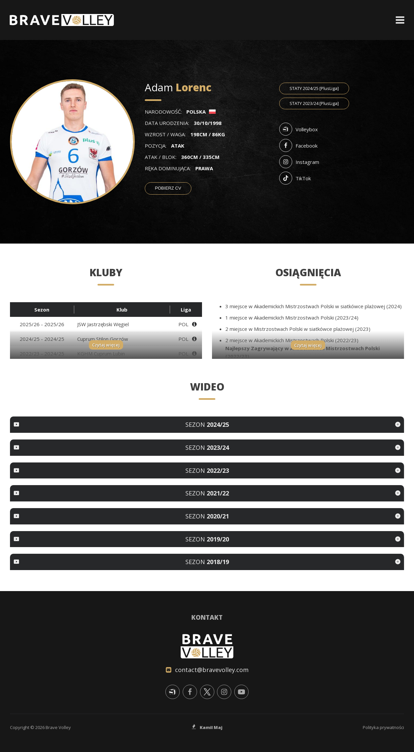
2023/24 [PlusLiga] (314, 103)
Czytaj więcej (106, 345)
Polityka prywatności (383, 727)
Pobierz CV (168, 188)
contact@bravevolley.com (212, 670)
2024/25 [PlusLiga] (314, 88)
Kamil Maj (211, 727)
